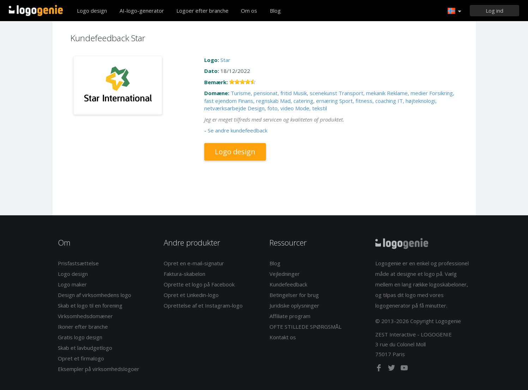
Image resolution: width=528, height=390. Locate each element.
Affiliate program (289, 316)
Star (225, 59)
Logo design (92, 10)
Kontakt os (282, 337)
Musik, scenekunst (315, 93)
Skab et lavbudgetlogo (85, 347)
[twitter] (392, 369)
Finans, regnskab (258, 100)
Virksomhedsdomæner (85, 316)
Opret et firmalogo (81, 358)
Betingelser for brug (294, 294)
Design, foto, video (271, 108)
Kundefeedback (288, 284)
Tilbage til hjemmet (36, 10)
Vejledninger (284, 273)
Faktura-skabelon (184, 273)
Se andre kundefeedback (237, 130)
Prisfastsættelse (78, 263)
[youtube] (404, 369)
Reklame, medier (407, 93)
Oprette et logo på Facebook (199, 284)
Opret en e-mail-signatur (194, 263)
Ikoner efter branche (83, 326)
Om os (249, 10)
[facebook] (379, 369)
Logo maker (72, 284)
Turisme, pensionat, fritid (261, 93)
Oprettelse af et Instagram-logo (203, 305)
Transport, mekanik (362, 93)
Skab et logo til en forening (90, 305)
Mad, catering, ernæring (309, 100)
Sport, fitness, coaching (367, 100)
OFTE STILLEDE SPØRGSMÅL (305, 326)
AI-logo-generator (142, 10)
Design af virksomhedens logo (94, 294)
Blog (275, 10)
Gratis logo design (80, 337)
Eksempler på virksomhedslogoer (98, 368)
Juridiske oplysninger (294, 305)
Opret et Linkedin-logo (191, 294)
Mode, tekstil (311, 108)
